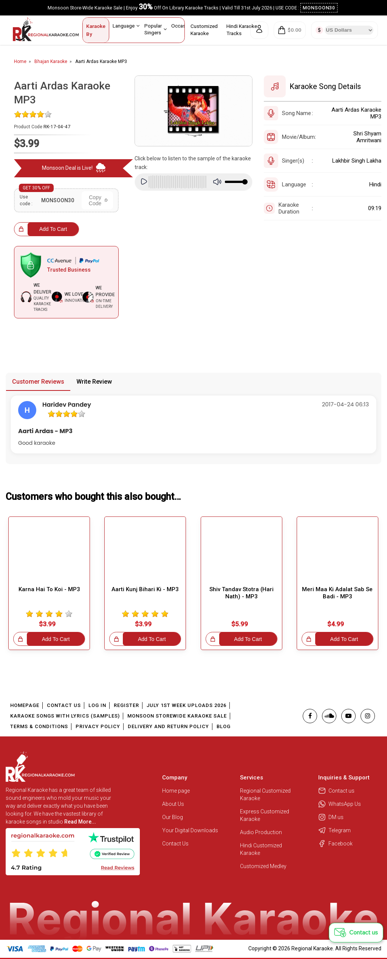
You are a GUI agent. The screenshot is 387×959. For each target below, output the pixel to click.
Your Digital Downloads (190, 830)
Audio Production (261, 832)
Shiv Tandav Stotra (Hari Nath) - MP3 (241, 593)
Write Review (94, 381)
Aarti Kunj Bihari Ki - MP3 (145, 589)
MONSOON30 (319, 8)
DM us (331, 817)
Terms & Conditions (39, 726)
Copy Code (98, 200)
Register (126, 705)
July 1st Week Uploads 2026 (186, 705)
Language (126, 26)
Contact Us (64, 705)
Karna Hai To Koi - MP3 (49, 589)
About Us (173, 804)
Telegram (334, 830)
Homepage (24, 705)
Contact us (336, 791)
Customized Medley (264, 866)
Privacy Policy (98, 726)
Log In (97, 705)
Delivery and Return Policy (168, 726)
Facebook (335, 843)
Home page (176, 791)
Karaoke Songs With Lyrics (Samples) (65, 716)
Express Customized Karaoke (264, 815)
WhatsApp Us (339, 804)
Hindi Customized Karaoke (261, 849)
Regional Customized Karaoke (265, 794)
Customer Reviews (38, 381)
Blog (224, 726)
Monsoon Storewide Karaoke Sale (177, 716)
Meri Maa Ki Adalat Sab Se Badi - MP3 (337, 593)
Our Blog (172, 817)
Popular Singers (155, 29)
